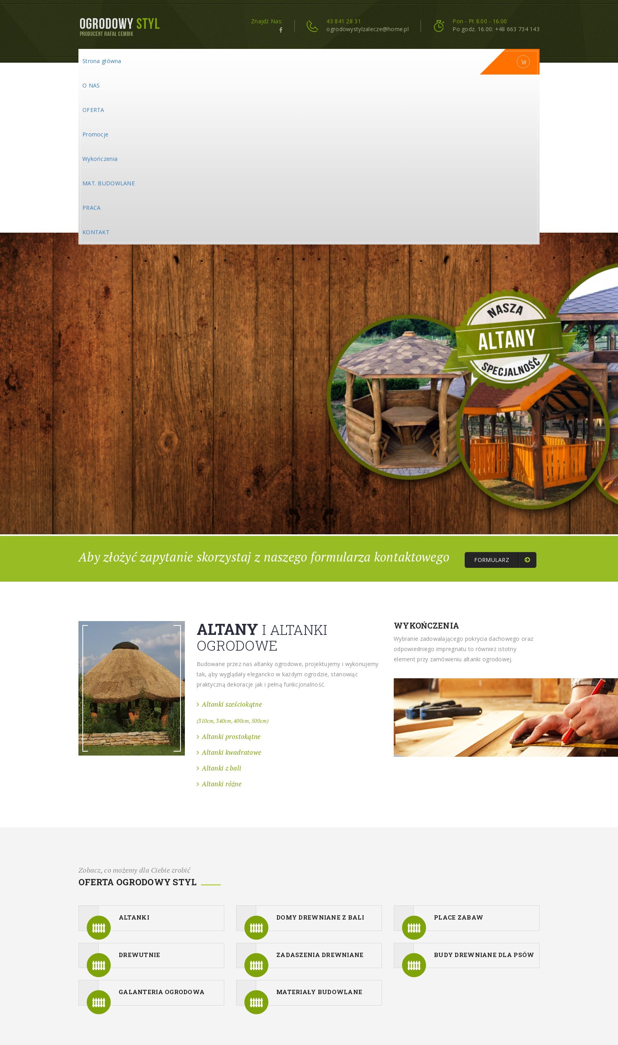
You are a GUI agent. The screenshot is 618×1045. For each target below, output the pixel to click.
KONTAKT (96, 232)
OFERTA (93, 110)
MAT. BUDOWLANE (108, 183)
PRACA (91, 207)
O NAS (91, 85)
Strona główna (101, 61)
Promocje (95, 134)
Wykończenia (99, 158)
